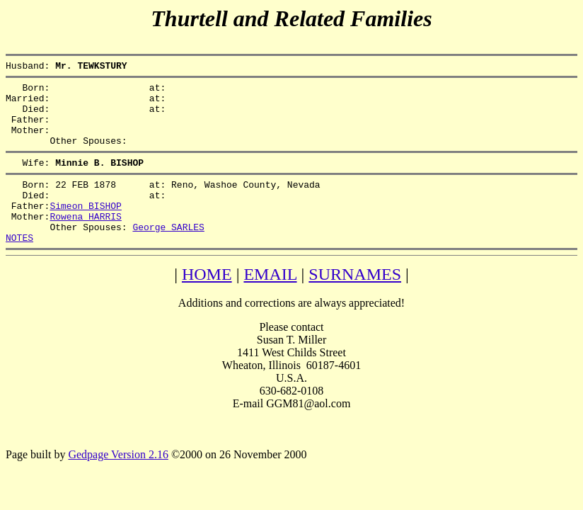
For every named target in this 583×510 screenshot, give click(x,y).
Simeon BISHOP (85, 228)
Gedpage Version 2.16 (118, 484)
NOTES (19, 267)
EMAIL (269, 304)
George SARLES (168, 254)
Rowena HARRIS (85, 241)
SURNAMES (354, 304)
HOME (207, 304)
